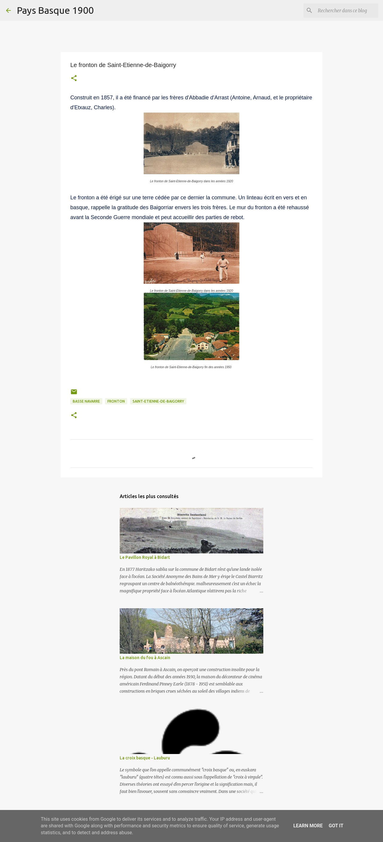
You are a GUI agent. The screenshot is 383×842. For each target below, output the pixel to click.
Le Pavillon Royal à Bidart (145, 557)
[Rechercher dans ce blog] (346, 10)
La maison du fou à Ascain (145, 657)
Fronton (116, 401)
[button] (73, 79)
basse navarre (86, 401)
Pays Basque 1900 (55, 10)
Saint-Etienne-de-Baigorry (158, 401)
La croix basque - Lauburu (145, 757)
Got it (336, 826)
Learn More (308, 826)
